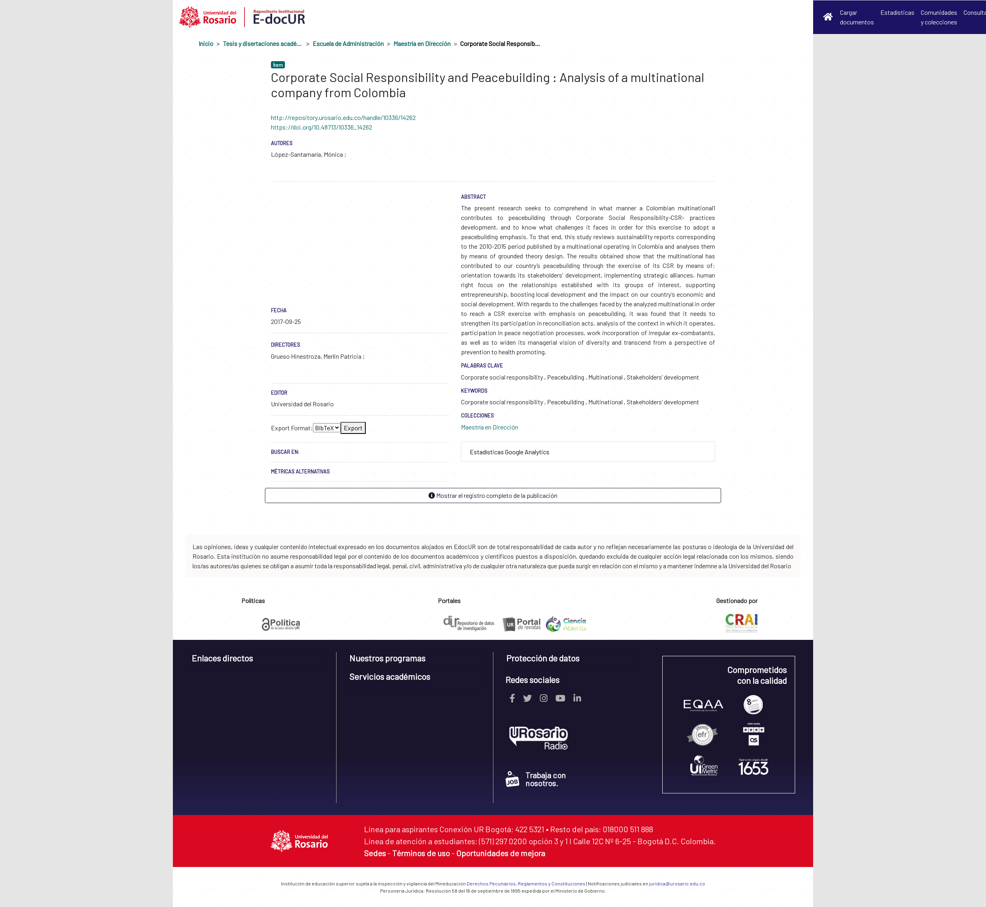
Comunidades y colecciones (939, 17)
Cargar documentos (857, 17)
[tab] (588, 452)
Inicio (205, 43)
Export (353, 428)
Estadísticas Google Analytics (509, 451)
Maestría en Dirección (422, 43)
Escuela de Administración (348, 43)
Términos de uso (421, 853)
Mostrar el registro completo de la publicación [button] (493, 495)
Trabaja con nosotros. (535, 779)
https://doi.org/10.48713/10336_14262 (321, 127)
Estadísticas (897, 12)
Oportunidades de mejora (500, 853)
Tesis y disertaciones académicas (263, 43)
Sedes (375, 853)
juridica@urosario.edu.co (677, 883)
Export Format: (292, 428)
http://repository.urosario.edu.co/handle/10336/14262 (343, 117)
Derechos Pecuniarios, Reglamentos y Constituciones (526, 883)
